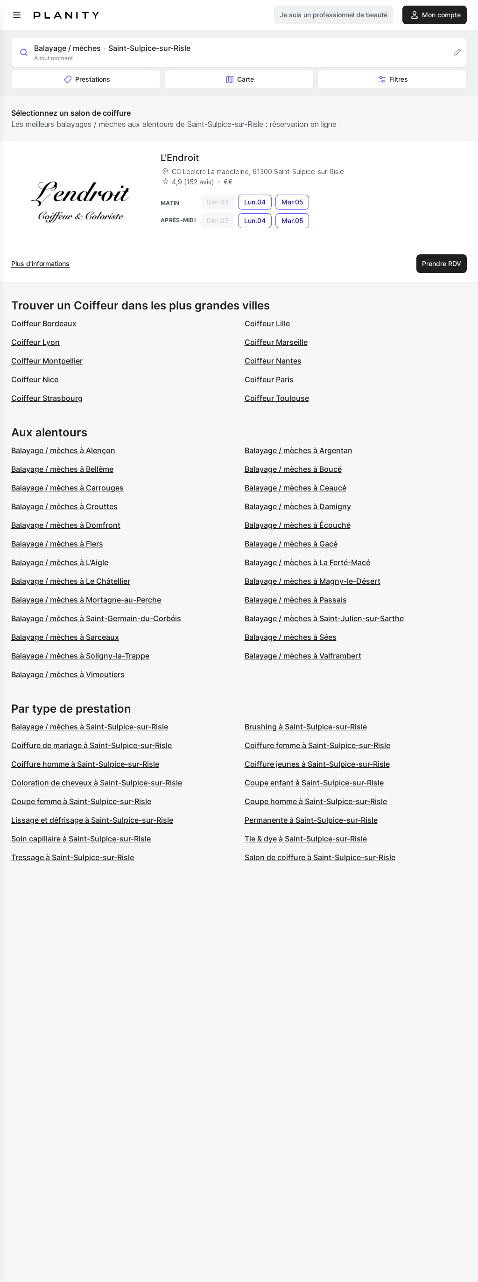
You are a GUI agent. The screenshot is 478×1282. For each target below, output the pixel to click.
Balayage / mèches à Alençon (63, 450)
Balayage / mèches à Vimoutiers (68, 674)
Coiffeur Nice (34, 379)
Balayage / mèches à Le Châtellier (70, 581)
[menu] (16, 15)
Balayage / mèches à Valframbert (303, 655)
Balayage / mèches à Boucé (293, 469)
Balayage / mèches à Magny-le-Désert (312, 581)
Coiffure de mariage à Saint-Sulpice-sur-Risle (91, 745)
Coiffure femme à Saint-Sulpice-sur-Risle (317, 745)
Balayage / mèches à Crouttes (64, 506)
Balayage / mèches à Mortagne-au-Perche (86, 599)
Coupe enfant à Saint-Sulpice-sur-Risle (314, 782)
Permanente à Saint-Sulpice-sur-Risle (311, 820)
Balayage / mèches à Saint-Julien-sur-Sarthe (324, 618)
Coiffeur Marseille (276, 342)
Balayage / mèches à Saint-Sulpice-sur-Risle (89, 726)
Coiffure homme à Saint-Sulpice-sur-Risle (85, 764)
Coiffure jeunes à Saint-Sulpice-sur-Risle (317, 764)
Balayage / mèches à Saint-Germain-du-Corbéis (96, 618)
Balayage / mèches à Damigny (298, 506)
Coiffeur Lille (267, 323)
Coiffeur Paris (269, 379)
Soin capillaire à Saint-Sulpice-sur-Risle (81, 838)
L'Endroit (180, 157)
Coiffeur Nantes (273, 360)
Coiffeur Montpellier (47, 360)
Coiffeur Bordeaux (44, 323)
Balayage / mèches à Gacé (291, 543)
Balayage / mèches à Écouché (298, 525)
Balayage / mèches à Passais (296, 599)
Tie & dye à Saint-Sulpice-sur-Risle (306, 838)
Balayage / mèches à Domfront (65, 525)
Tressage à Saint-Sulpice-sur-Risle (72, 857)
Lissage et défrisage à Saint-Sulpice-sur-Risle (92, 820)
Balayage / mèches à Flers (57, 543)
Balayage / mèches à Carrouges (67, 487)
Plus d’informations (40, 263)
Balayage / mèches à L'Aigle (59, 562)
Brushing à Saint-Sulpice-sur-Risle (306, 726)
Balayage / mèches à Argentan (298, 450)
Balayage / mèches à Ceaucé (295, 487)
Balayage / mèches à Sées (291, 637)
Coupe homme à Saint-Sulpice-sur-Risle (316, 801)
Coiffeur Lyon (35, 342)
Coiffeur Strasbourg (47, 398)
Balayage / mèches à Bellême (62, 469)
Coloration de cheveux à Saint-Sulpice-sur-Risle (96, 782)
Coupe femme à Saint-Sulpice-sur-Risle (81, 801)
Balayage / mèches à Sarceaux (65, 637)
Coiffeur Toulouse (277, 398)
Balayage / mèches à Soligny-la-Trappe (80, 655)
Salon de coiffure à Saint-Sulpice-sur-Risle (320, 857)
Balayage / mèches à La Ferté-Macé (307, 562)
